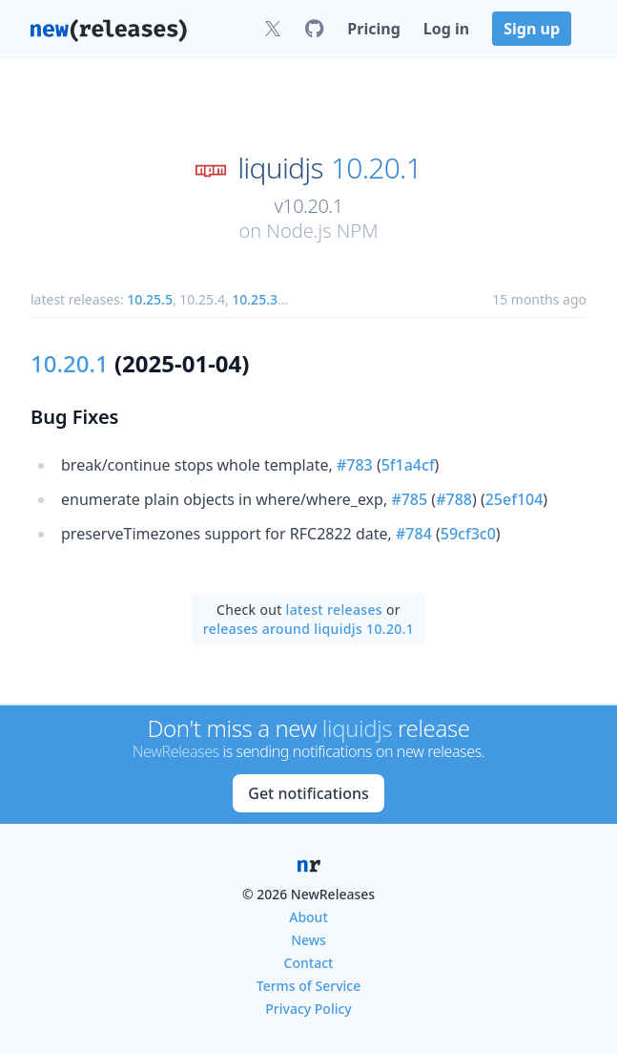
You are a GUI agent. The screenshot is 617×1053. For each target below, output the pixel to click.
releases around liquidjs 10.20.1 (308, 629)
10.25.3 (255, 299)
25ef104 (514, 499)
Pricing (373, 28)
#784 (414, 533)
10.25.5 (150, 299)
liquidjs (280, 168)
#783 (355, 464)
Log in (446, 28)
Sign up (532, 28)
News (308, 940)
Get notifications (308, 793)
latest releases (334, 609)
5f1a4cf (408, 464)
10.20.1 (376, 168)
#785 (409, 499)
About (308, 917)
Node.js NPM (322, 230)
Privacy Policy (308, 1009)
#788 (454, 499)
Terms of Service (308, 986)
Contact (309, 963)
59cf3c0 (468, 533)
